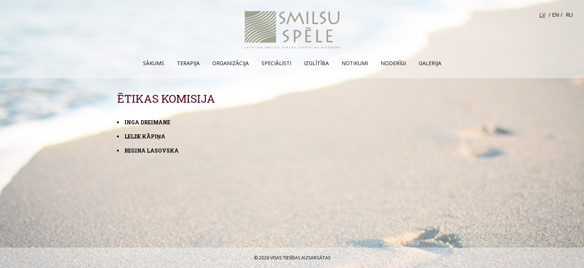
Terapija (188, 63)
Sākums (153, 63)
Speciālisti (276, 63)
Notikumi (355, 63)
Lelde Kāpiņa (144, 136)
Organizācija (230, 63)
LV (542, 14)
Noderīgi (393, 63)
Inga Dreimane (147, 122)
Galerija (430, 63)
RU (569, 14)
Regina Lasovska (151, 150)
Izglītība (316, 63)
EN (555, 14)
